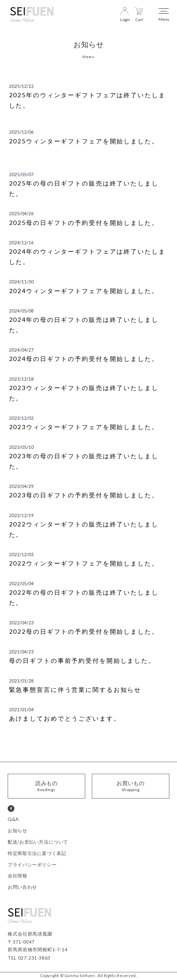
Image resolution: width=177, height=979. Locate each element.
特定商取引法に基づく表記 (37, 853)
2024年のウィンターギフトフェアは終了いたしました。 (87, 256)
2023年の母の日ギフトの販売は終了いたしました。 (84, 461)
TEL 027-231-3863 (29, 958)
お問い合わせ (22, 887)
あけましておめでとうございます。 (65, 718)
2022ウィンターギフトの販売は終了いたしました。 (84, 529)
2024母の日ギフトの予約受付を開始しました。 (84, 358)
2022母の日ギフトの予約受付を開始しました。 (84, 631)
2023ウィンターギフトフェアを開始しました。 (84, 427)
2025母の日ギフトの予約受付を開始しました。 (84, 222)
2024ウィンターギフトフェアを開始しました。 (84, 290)
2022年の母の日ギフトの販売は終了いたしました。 (84, 597)
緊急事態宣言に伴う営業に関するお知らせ (75, 689)
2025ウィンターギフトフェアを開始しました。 (84, 141)
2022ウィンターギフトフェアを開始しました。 (84, 563)
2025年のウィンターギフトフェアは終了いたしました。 (87, 100)
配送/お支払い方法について (38, 842)
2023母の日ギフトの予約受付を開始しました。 (84, 495)
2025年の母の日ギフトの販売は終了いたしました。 (84, 188)
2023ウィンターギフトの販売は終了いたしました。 (84, 393)
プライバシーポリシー (32, 864)
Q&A (13, 819)
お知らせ (17, 830)
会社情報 (17, 875)
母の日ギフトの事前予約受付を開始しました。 (82, 660)
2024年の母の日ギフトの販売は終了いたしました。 (84, 325)
